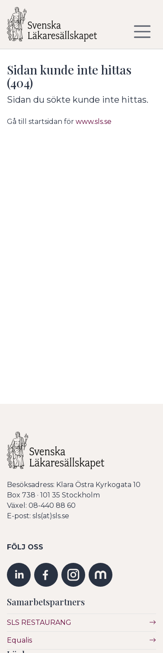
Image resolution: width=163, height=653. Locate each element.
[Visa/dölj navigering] (142, 31)
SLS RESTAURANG (39, 622)
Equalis (19, 640)
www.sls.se (94, 121)
